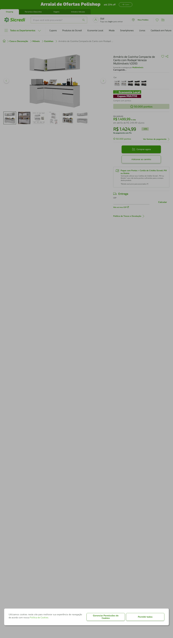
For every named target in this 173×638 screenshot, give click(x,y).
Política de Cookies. (39, 617)
